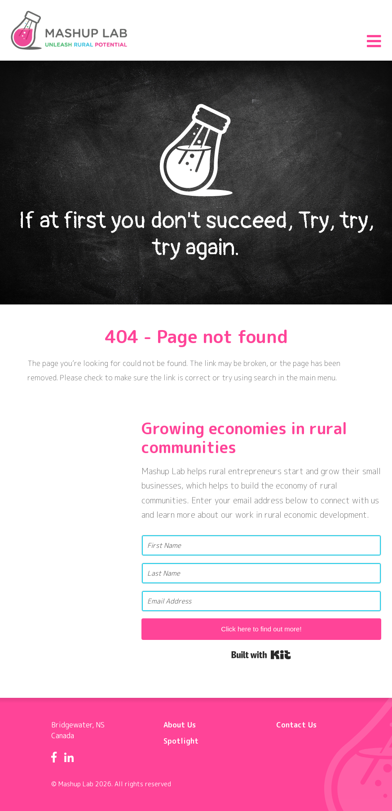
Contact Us (296, 725)
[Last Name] (261, 573)
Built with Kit (261, 655)
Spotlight (180, 741)
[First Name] (261, 545)
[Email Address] (261, 601)
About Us (179, 725)
